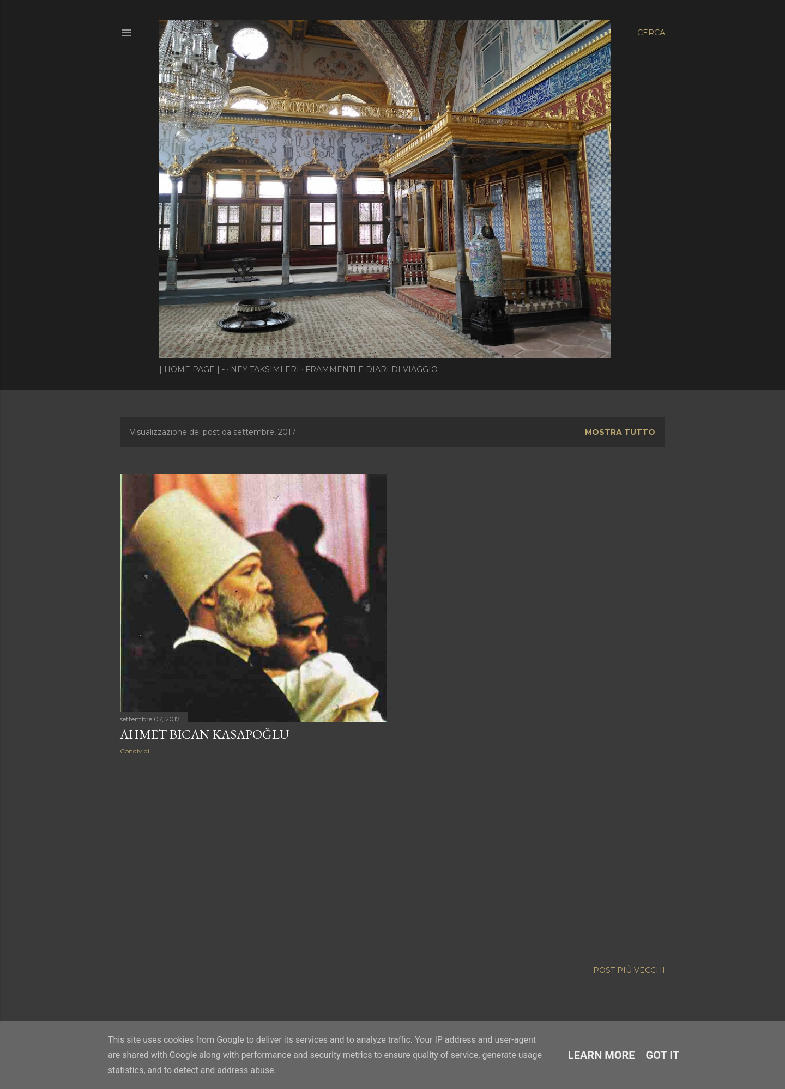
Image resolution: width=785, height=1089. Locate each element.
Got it (663, 1055)
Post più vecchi (629, 970)
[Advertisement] (253, 858)
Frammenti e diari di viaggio (371, 369)
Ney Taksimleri (265, 369)
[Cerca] (651, 33)
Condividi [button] (134, 751)
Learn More (601, 1055)
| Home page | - (192, 369)
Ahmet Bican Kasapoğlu (204, 734)
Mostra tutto (620, 432)
